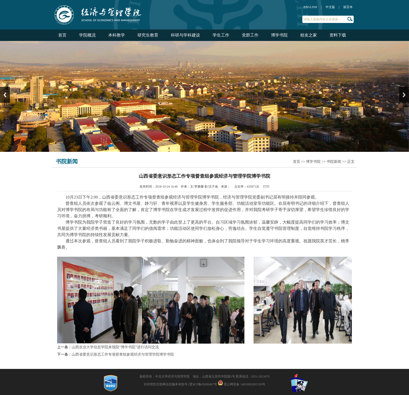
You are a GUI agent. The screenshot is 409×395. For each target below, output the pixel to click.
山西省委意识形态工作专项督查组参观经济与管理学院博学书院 (123, 354)
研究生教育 (147, 35)
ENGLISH (310, 7)
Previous (5, 95)
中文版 (330, 7)
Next (404, 95)
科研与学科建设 (185, 35)
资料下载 (337, 35)
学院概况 (87, 35)
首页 (62, 35)
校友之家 (308, 35)
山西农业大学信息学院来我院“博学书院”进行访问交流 (115, 347)
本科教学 (116, 35)
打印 (266, 186)
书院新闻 (334, 162)
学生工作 (221, 35)
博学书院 (279, 35)
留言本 (348, 7)
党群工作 (250, 35)
